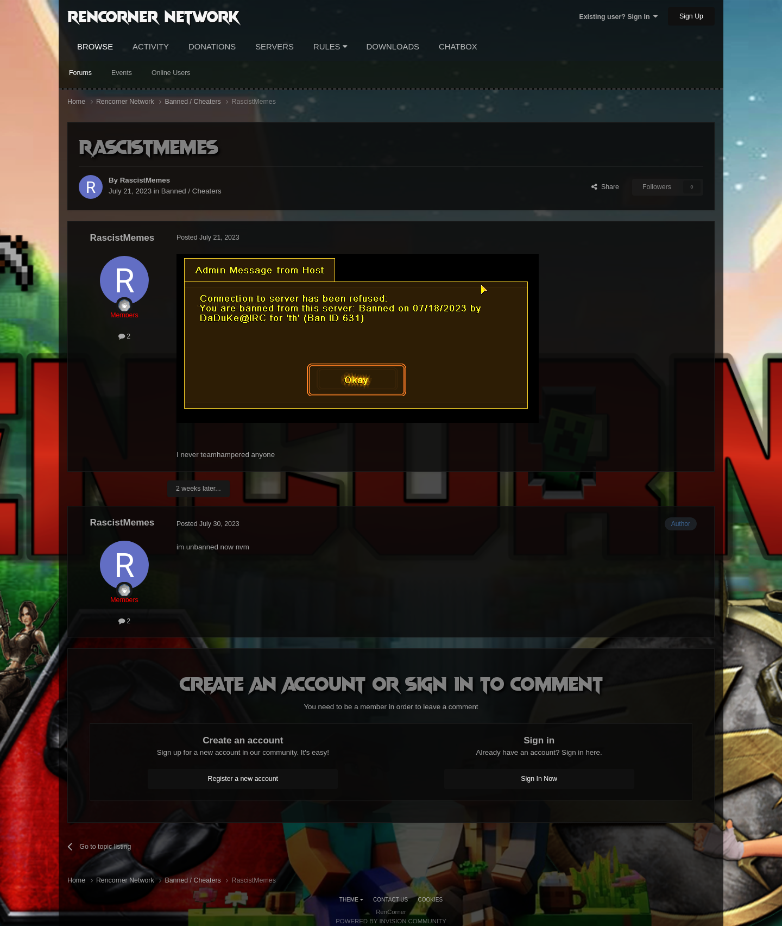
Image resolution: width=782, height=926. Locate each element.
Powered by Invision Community (391, 921)
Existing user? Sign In (618, 17)
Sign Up (691, 16)
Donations (212, 46)
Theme (351, 900)
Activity (151, 46)
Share (605, 187)
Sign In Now (539, 779)
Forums (80, 73)
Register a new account (243, 779)
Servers (274, 46)
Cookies (430, 900)
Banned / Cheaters (191, 191)
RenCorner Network (153, 16)
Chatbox (458, 46)
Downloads (393, 46)
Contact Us (390, 900)
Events (121, 73)
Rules (330, 46)
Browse (95, 46)
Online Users (171, 73)
